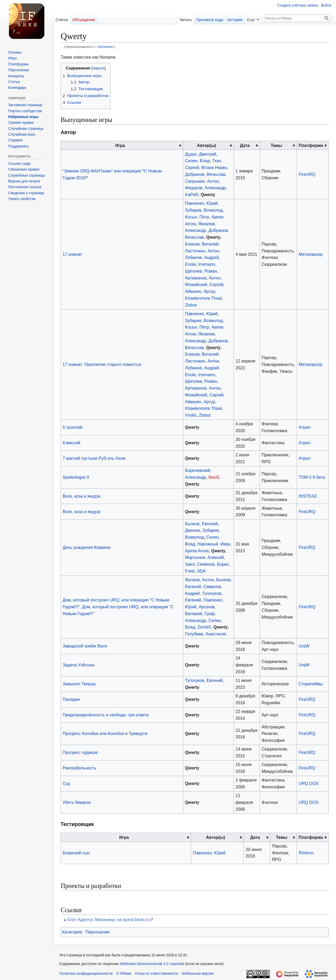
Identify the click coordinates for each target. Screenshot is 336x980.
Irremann (206, 264)
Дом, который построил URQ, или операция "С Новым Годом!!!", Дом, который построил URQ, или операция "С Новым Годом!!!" (118, 607)
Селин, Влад (197, 160)
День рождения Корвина (86, 547)
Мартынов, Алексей (204, 557)
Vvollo (191, 415)
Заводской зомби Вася (84, 646)
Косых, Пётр (197, 217)
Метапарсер (311, 254)
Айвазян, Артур (200, 291)
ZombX (204, 627)
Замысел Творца (78, 683)
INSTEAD (308, 496)
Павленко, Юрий (201, 203)
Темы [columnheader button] (276, 145)
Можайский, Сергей (204, 284)
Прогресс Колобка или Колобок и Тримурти (104, 733)
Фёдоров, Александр (205, 187)
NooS (213, 477)
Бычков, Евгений (201, 523)
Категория (72, 932)
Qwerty (208, 194)
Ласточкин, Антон (202, 250)
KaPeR (191, 194)
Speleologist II (75, 477)
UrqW (304, 646)
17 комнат (72, 254)
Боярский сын (76, 852)
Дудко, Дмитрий (200, 154)
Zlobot (191, 305)
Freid (190, 571)
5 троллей (72, 427)
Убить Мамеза (76, 802)
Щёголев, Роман (201, 271)
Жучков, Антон (199, 579)
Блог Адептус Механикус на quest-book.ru (108, 919)
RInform (306, 852)
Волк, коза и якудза (81, 496)
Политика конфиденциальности (85, 974)
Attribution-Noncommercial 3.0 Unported (152, 964)
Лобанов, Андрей (202, 257)
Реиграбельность (79, 767)
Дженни (192, 530)
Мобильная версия (197, 974)
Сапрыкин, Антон (202, 181)
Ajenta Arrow (197, 550)
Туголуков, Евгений (204, 680)
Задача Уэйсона (78, 664)
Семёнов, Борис (213, 564)
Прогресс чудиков (79, 752)
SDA (201, 571)
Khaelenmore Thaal (203, 298)
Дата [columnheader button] (245, 145)
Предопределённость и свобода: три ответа (105, 714)
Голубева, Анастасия (205, 633)
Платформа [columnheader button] (311, 145)
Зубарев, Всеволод (204, 210)
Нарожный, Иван (213, 544)
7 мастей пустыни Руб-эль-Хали (93, 458)
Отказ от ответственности (156, 974)
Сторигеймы (311, 683)
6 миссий (71, 442)
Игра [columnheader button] (120, 145)
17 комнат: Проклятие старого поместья (101, 364)
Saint (190, 564)
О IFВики (123, 974)
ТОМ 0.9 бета (312, 477)
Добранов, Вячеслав (205, 174)
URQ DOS (308, 783)
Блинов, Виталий (201, 244)
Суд (66, 783)
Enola (190, 264)
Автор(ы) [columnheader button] (206, 145)
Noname (105, 47)
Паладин (71, 699)
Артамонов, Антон (202, 277)
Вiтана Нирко (214, 167)
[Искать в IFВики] (297, 18)
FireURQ (307, 174)
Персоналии (97, 932)
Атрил (305, 427)
